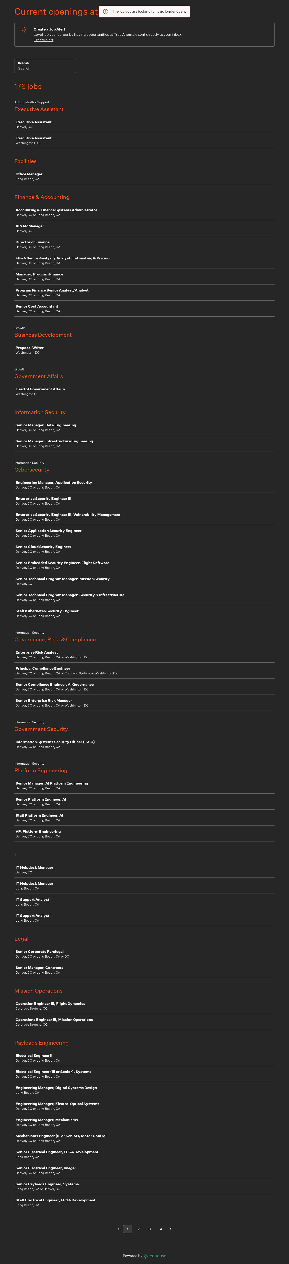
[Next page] (170, 1229)
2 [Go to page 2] (139, 1229)
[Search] (45, 69)
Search (23, 63)
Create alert (43, 40)
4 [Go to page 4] (161, 1229)
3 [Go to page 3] (150, 1229)
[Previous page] (118, 1229)
